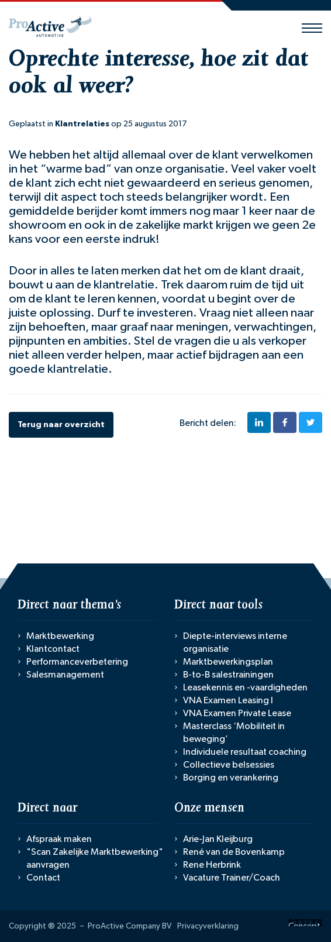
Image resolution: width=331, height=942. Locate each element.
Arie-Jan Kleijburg (218, 839)
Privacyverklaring (208, 926)
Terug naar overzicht (61, 425)
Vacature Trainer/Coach (231, 877)
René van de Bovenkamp (234, 852)
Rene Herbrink (212, 864)
